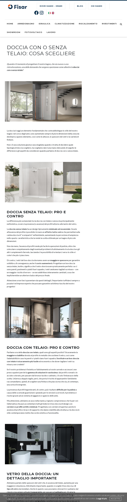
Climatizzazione (64, 24)
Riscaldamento (88, 24)
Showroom (13, 32)
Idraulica (44, 24)
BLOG (80, 6)
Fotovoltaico (33, 32)
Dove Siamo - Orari (51, 6)
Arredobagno (26, 24)
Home (10, 24)
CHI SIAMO (96, 6)
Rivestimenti (109, 24)
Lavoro (51, 32)
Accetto (115, 499)
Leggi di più (101, 498)
